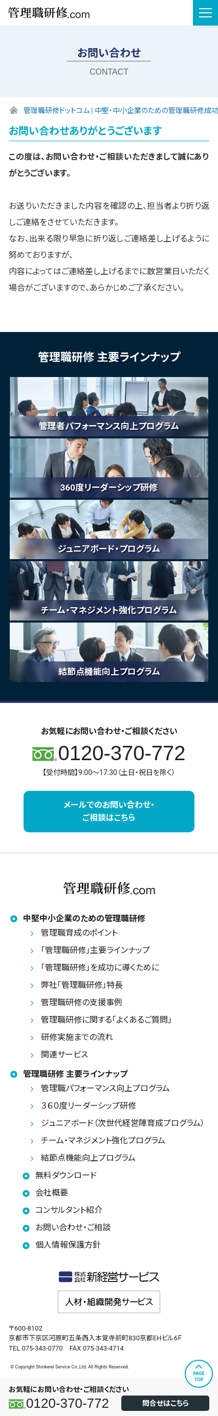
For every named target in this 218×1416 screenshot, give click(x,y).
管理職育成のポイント (79, 933)
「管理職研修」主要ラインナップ (95, 950)
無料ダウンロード (66, 1175)
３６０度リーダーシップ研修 (88, 1106)
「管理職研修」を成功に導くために (100, 967)
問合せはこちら (165, 1403)
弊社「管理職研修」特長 (82, 985)
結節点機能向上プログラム (88, 1158)
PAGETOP (198, 1376)
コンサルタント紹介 (68, 1210)
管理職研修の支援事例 (81, 1002)
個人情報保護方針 (68, 1245)
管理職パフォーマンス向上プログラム (105, 1088)
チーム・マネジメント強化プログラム (103, 1140)
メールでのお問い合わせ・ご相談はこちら (109, 811)
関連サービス (64, 1054)
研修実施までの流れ (77, 1037)
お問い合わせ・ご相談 (73, 1227)
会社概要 (51, 1193)
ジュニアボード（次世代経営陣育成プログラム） (123, 1123)
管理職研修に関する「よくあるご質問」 (106, 1020)
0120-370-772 (67, 1403)
